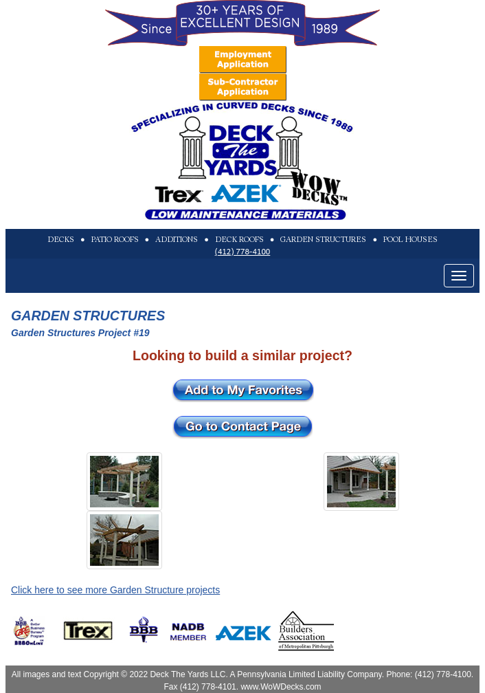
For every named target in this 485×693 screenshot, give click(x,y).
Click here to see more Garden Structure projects (115, 589)
